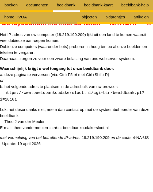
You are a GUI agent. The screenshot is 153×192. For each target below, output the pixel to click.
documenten (37, 5)
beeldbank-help (135, 5)
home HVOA (15, 17)
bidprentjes (115, 17)
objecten (89, 17)
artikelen (141, 17)
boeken (11, 5)
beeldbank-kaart (98, 5)
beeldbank (66, 5)
